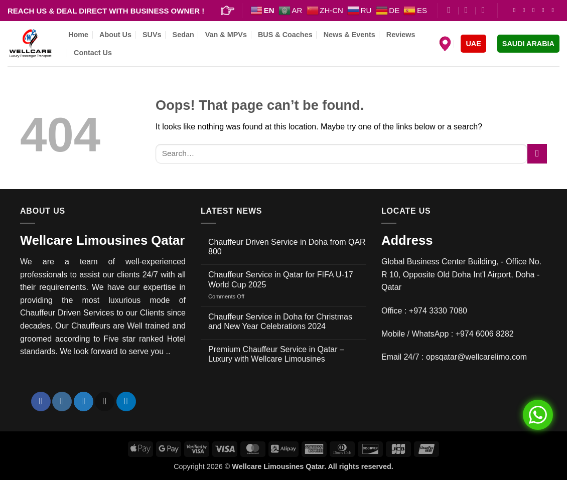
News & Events (349, 35)
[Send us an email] (545, 10)
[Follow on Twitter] (535, 10)
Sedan (183, 35)
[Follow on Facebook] (516, 10)
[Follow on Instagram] (526, 10)
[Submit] (537, 154)
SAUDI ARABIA (528, 44)
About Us (115, 35)
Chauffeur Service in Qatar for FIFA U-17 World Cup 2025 (280, 279)
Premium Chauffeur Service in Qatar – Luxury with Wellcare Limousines (276, 354)
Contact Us (93, 53)
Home (78, 35)
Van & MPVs (226, 35)
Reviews (400, 35)
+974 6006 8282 (485, 334)
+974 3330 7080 (438, 310)
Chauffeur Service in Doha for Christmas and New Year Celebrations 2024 (280, 321)
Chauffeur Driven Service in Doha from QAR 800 (287, 247)
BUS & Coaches (285, 35)
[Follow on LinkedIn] (554, 10)
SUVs (152, 35)
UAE (473, 44)
